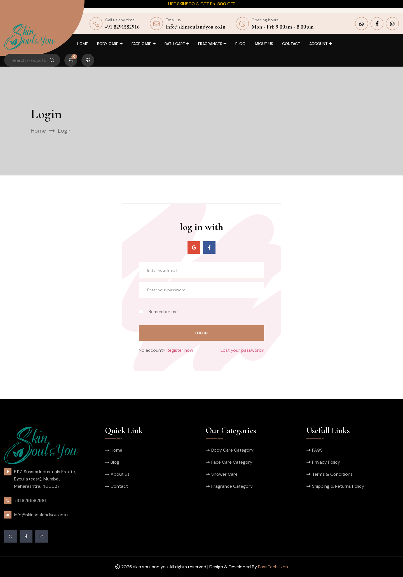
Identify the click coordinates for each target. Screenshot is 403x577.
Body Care (107, 43)
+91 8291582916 (122, 27)
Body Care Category (232, 450)
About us (263, 43)
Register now (180, 350)
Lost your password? (242, 350)
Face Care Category (231, 462)
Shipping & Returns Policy (338, 486)
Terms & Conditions (332, 474)
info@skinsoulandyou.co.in (196, 27)
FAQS (317, 450)
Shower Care (224, 474)
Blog (240, 43)
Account (318, 43)
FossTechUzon (273, 567)
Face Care (141, 43)
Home (82, 43)
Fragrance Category (232, 486)
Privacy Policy (326, 462)
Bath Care (175, 43)
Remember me (158, 312)
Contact (291, 43)
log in (201, 333)
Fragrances (210, 43)
